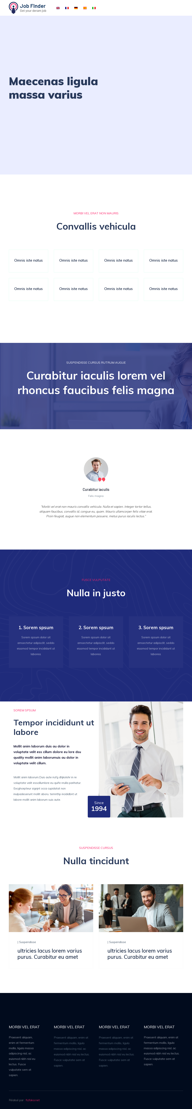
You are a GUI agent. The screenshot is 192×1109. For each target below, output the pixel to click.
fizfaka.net (33, 1100)
